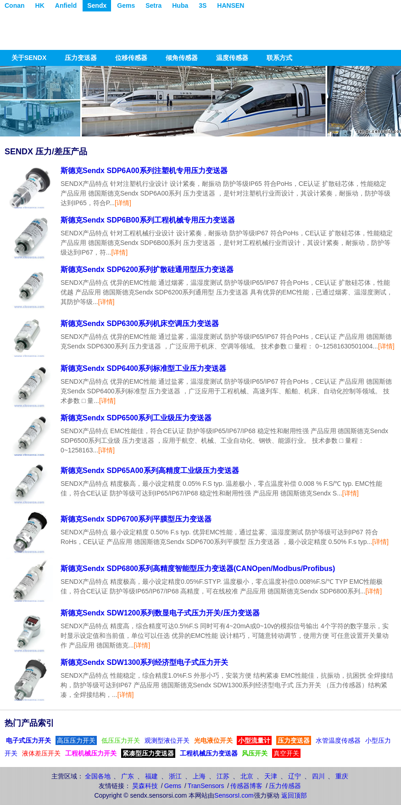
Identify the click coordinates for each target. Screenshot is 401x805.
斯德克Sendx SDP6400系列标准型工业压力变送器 (143, 368)
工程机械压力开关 (91, 753)
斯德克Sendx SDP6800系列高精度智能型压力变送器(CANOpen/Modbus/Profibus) (198, 568)
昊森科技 (145, 785)
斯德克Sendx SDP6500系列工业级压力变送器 (136, 418)
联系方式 (279, 57)
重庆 (341, 776)
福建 (151, 776)
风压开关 (254, 753)
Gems (126, 5)
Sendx (96, 5)
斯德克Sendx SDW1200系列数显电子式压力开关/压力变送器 (160, 613)
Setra (153, 5)
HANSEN (230, 5)
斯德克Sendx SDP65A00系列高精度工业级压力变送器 (150, 470)
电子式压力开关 (28, 740)
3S (202, 5)
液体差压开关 (41, 753)
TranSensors (206, 785)
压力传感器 (285, 785)
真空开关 (286, 753)
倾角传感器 (182, 57)
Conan (15, 5)
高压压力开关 (76, 740)
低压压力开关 (120, 740)
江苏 (223, 776)
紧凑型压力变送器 (148, 753)
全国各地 (98, 776)
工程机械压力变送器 (209, 753)
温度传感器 (232, 57)
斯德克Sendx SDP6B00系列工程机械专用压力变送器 (148, 220)
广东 (127, 776)
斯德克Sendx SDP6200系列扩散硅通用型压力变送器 (147, 269)
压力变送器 (81, 57)
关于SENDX (28, 57)
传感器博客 (246, 785)
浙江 (175, 776)
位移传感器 (131, 57)
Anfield (66, 5)
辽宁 (294, 776)
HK (40, 5)
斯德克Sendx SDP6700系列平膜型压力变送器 (136, 519)
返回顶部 (294, 795)
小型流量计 (254, 740)
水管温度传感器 (338, 740)
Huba (180, 5)
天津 (270, 776)
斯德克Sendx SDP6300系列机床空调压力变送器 (140, 323)
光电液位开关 (213, 740)
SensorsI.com (234, 795)
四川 (318, 776)
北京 (246, 776)
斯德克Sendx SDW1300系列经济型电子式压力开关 (144, 662)
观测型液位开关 (167, 740)
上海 (199, 776)
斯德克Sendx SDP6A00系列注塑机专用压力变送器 (144, 170)
